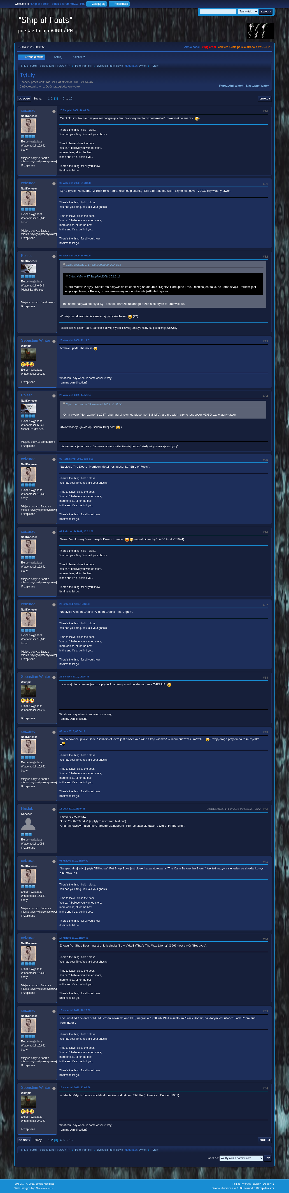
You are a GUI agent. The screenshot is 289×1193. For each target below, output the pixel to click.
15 (70, 98)
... (67, 98)
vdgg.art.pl (209, 47)
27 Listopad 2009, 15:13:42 (74, 604)
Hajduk (27, 808)
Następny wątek (257, 85)
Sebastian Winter (35, 340)
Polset (26, 255)
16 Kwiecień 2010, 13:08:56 (75, 1087)
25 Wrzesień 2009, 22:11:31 (75, 340)
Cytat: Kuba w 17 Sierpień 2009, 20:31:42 (94, 276)
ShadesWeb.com (45, 1188)
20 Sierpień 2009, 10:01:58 (74, 110)
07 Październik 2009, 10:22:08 (76, 531)
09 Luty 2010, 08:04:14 (72, 731)
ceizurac (28, 110)
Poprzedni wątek (231, 85)
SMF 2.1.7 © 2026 (24, 1183)
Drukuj (264, 98)
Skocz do (212, 1158)
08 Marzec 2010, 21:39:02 (73, 860)
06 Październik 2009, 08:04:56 (76, 458)
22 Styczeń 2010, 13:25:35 (74, 676)
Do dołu (24, 98)
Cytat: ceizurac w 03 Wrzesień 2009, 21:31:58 (94, 404)
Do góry (24, 1140)
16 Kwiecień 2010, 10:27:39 (75, 1010)
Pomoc (236, 1183)
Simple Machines (45, 1183)
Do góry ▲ (269, 1183)
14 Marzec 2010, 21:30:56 (73, 937)
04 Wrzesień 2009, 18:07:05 (75, 255)
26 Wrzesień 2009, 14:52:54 (75, 395)
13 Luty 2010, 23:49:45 (72, 808)
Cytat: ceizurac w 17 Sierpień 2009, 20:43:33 (93, 264)
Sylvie (142, 65)
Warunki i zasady (251, 1183)
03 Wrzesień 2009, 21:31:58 (75, 183)
